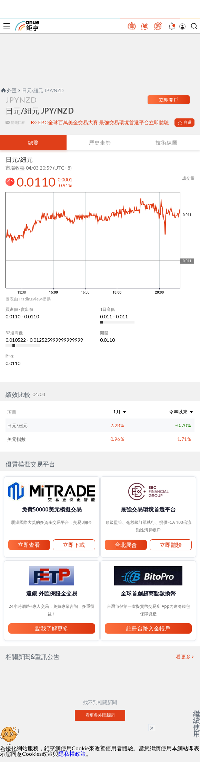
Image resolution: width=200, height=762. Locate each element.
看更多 (183, 656)
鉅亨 (27, 26)
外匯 (8, 90)
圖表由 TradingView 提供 (28, 298)
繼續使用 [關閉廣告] (196, 723)
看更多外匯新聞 (100, 715)
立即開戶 (168, 100)
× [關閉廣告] (152, 727)
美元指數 (16, 439)
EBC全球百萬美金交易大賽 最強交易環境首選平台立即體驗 (103, 122)
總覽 (33, 142)
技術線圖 (167, 142)
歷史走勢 (100, 142)
